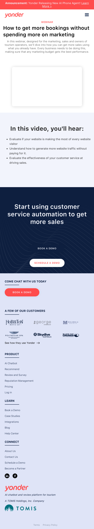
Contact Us (11, 456)
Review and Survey (15, 374)
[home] (43, 15)
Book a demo (47, 248)
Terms (36, 525)
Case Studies (12, 416)
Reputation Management (19, 380)
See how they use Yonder (20, 342)
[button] (87, 15)
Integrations (12, 421)
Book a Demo (12, 410)
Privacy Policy (50, 525)
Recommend (12, 369)
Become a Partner (15, 468)
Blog (7, 427)
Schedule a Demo (15, 462)
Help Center (12, 433)
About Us (10, 451)
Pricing (9, 386)
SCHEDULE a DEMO (47, 263)
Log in (8, 392)
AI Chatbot (11, 363)
